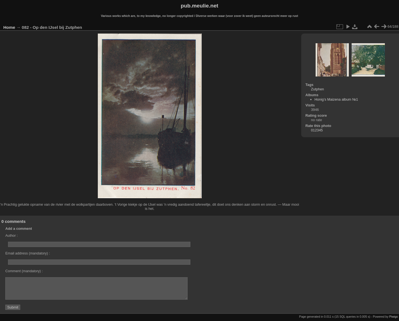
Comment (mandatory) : (24, 271)
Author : (11, 235)
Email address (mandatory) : (27, 253)
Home (9, 27)
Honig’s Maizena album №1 (336, 99)
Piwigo (393, 316)
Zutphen (317, 89)
